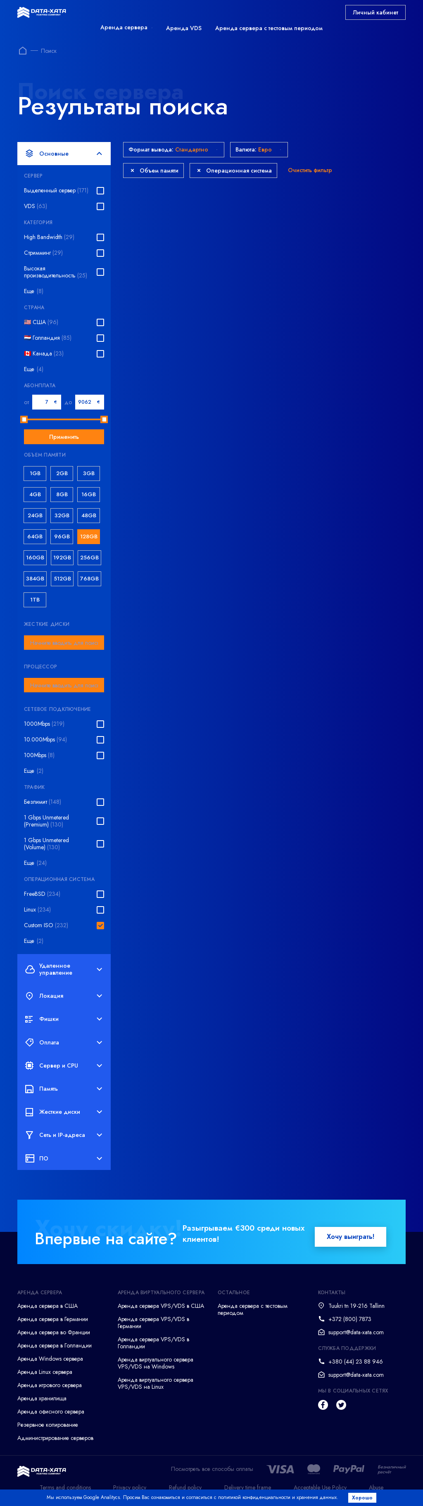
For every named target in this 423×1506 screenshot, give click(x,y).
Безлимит (42, 801)
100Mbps (39, 755)
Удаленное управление (63, 969)
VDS (35, 206)
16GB (88, 494)
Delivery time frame (247, 1487)
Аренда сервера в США (47, 1306)
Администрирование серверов (55, 1438)
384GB (35, 579)
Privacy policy (129, 1487)
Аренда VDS (184, 28)
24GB (35, 515)
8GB (62, 494)
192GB (62, 557)
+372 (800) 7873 (349, 1319)
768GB (89, 579)
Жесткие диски (63, 1112)
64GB (35, 536)
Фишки (63, 1019)
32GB (62, 515)
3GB (89, 473)
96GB (62, 536)
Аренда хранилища (42, 1398)
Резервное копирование (47, 1425)
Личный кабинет (375, 12)
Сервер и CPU (63, 1065)
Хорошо (362, 1497)
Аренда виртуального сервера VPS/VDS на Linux (155, 1383)
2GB (62, 473)
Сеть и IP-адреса (63, 1135)
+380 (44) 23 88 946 (355, 1361)
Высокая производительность (55, 272)
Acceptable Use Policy (320, 1487)
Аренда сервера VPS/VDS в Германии (153, 1322)
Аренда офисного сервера (50, 1411)
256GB (89, 557)
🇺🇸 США (41, 322)
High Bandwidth (49, 237)
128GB (88, 536)
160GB (35, 557)
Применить (64, 437)
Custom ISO (46, 925)
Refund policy (185, 1487)
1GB (35, 473)
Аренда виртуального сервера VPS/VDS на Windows (155, 1363)
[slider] (24, 419)
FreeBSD (42, 893)
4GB (35, 494)
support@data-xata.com (356, 1332)
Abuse (376, 1487)
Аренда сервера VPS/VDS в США (161, 1306)
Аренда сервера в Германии (52, 1319)
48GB (88, 515)
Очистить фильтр (310, 170)
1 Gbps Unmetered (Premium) (46, 821)
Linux (37, 909)
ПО (63, 1158)
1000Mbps (44, 723)
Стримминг (43, 252)
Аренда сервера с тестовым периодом (269, 28)
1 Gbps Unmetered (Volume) (46, 844)
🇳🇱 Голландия (47, 337)
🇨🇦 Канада (44, 353)
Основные (63, 153)
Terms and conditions (65, 1487)
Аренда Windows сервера (50, 1358)
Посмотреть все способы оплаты (212, 1469)
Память (63, 1088)
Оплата (63, 1042)
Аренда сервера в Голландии (54, 1345)
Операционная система (234, 170)
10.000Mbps (45, 739)
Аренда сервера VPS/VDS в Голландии (153, 1342)
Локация (63, 996)
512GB (62, 579)
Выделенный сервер (56, 190)
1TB (35, 600)
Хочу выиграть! (350, 1236)
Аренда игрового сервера (49, 1385)
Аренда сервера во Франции (53, 1332)
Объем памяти (154, 170)
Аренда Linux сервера (44, 1372)
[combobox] (64, 642)
